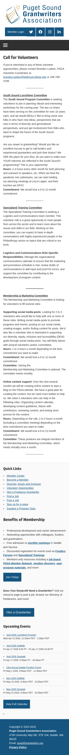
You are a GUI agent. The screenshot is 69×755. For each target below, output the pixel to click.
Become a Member (18, 479)
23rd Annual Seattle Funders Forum (23, 667)
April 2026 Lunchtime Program (21, 635)
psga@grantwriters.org (30, 743)
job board (55, 559)
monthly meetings (39, 542)
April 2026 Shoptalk (16, 656)
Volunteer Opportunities (20, 488)
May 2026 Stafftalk (15, 678)
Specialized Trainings (31, 555)
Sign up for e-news (17, 504)
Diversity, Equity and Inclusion (24, 484)
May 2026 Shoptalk (15, 689)
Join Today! (12, 577)
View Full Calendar (16, 704)
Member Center (16, 475)
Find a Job (13, 496)
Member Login (16, 31)
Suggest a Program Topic (21, 508)
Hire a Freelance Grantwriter (23, 492)
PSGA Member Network (17, 563)
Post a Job (13, 500)
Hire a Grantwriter (18, 612)
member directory (44, 563)
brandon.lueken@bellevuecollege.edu (25, 77)
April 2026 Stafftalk (15, 645)
